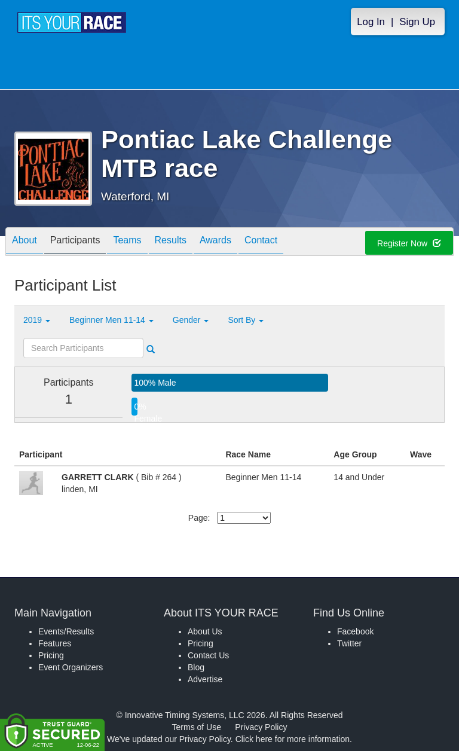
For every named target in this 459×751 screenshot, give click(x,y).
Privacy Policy (261, 727)
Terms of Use (196, 727)
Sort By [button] (246, 320)
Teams (127, 242)
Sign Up (417, 22)
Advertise (205, 679)
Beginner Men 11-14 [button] (111, 320)
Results (170, 242)
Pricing (51, 655)
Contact (260, 242)
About (24, 242)
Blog (196, 667)
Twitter (349, 643)
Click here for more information (292, 739)
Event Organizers (70, 667)
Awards (215, 242)
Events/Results (66, 631)
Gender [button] (191, 320)
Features (54, 643)
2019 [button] (36, 320)
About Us (205, 631)
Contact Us (208, 655)
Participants (75, 242)
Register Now (409, 243)
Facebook (355, 631)
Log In (371, 22)
